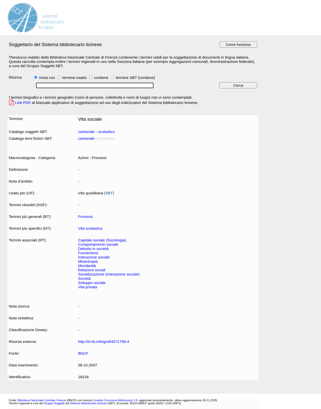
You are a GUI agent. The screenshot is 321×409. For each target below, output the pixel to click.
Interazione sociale (94, 257)
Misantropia (88, 261)
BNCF (83, 353)
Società (84, 278)
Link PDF (23, 102)
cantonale (86, 131)
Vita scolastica (90, 228)
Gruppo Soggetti (54, 403)
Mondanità (87, 265)
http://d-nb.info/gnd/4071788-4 (103, 341)
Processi (85, 216)
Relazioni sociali (91, 270)
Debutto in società (93, 248)
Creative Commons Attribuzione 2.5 (115, 400)
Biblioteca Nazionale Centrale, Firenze (42, 400)
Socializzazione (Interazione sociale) (109, 274)
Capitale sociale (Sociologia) (102, 240)
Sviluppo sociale (92, 283)
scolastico (106, 131)
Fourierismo (88, 253)
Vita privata (87, 287)
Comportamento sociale (98, 244)
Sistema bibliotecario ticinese (88, 403)
